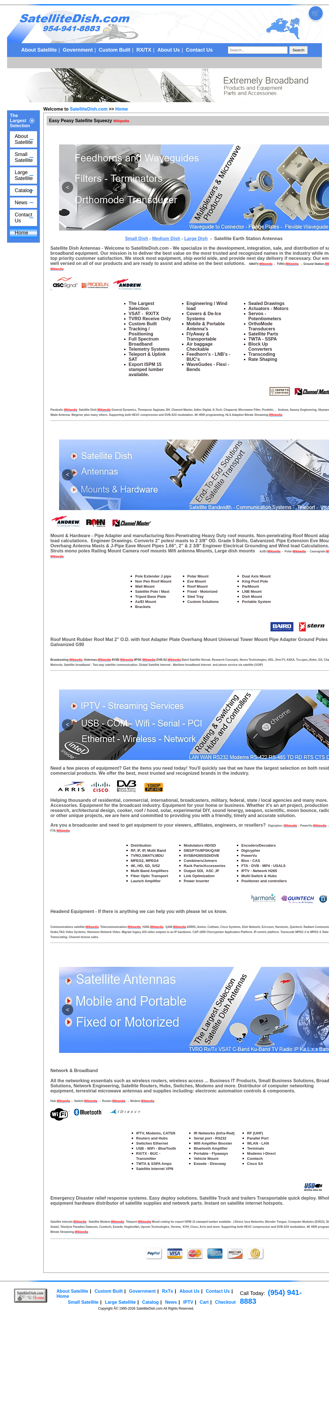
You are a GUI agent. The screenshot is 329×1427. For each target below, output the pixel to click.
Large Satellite (24, 175)
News (21, 202)
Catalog (23, 190)
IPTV (188, 1302)
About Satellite (39, 50)
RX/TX (143, 50)
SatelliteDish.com (88, 109)
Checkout (225, 1302)
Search (298, 50)
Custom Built (114, 50)
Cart (204, 1302)
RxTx (167, 1291)
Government (78, 50)
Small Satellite (24, 157)
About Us (168, 50)
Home (21, 233)
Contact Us (199, 50)
